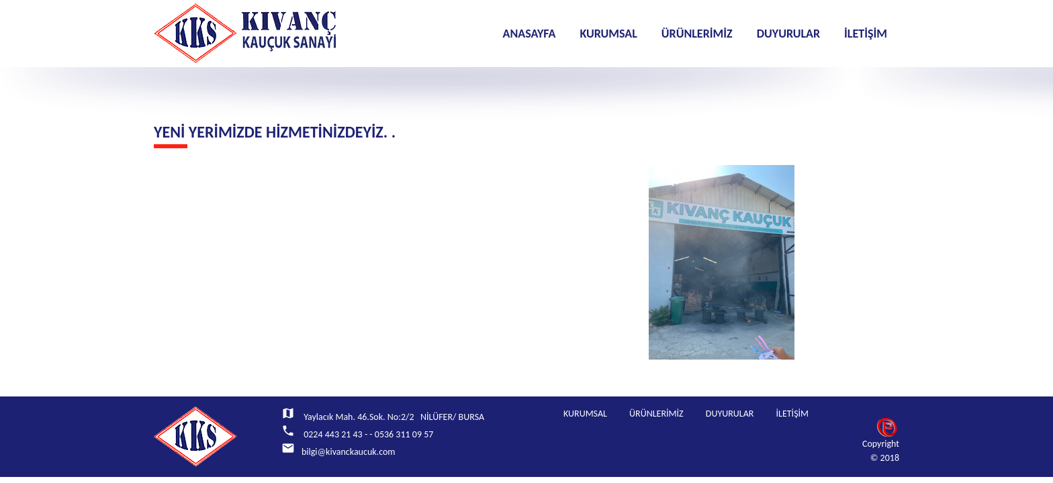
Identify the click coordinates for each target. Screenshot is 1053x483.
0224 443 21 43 (332, 434)
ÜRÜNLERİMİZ (697, 33)
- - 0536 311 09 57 (399, 434)
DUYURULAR (788, 33)
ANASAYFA (528, 33)
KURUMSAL (608, 33)
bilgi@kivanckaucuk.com (349, 452)
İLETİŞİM (865, 33)
